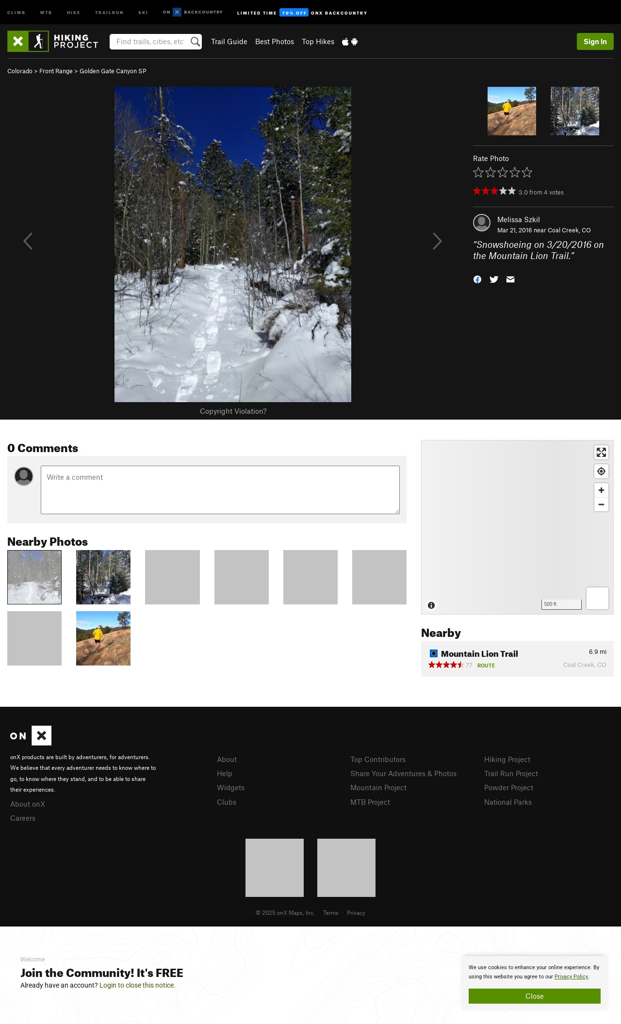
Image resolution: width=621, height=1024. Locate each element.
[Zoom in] (601, 490)
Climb (16, 12)
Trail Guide (229, 41)
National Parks (508, 801)
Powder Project (508, 787)
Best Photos (274, 41)
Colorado (20, 71)
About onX (27, 803)
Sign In (595, 41)
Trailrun (109, 12)
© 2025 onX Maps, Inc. (285, 912)
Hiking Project (507, 759)
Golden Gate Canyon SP (113, 71)
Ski (143, 12)
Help (224, 773)
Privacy (356, 912)
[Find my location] (601, 471)
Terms (331, 912)
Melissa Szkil (518, 219)
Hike (74, 12)
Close (534, 995)
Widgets (231, 787)
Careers (22, 817)
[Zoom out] (601, 504)
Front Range (56, 71)
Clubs (226, 801)
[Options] (597, 598)
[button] (477, 278)
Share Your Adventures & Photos (403, 773)
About (227, 759)
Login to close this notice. (137, 985)
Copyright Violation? (233, 410)
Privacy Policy (571, 977)
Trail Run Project (511, 773)
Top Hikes (318, 41)
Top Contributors (378, 759)
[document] (535, 983)
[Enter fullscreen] (601, 452)
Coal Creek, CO (569, 230)
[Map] (517, 527)
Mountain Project (378, 787)
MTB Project (370, 801)
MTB (46, 12)
